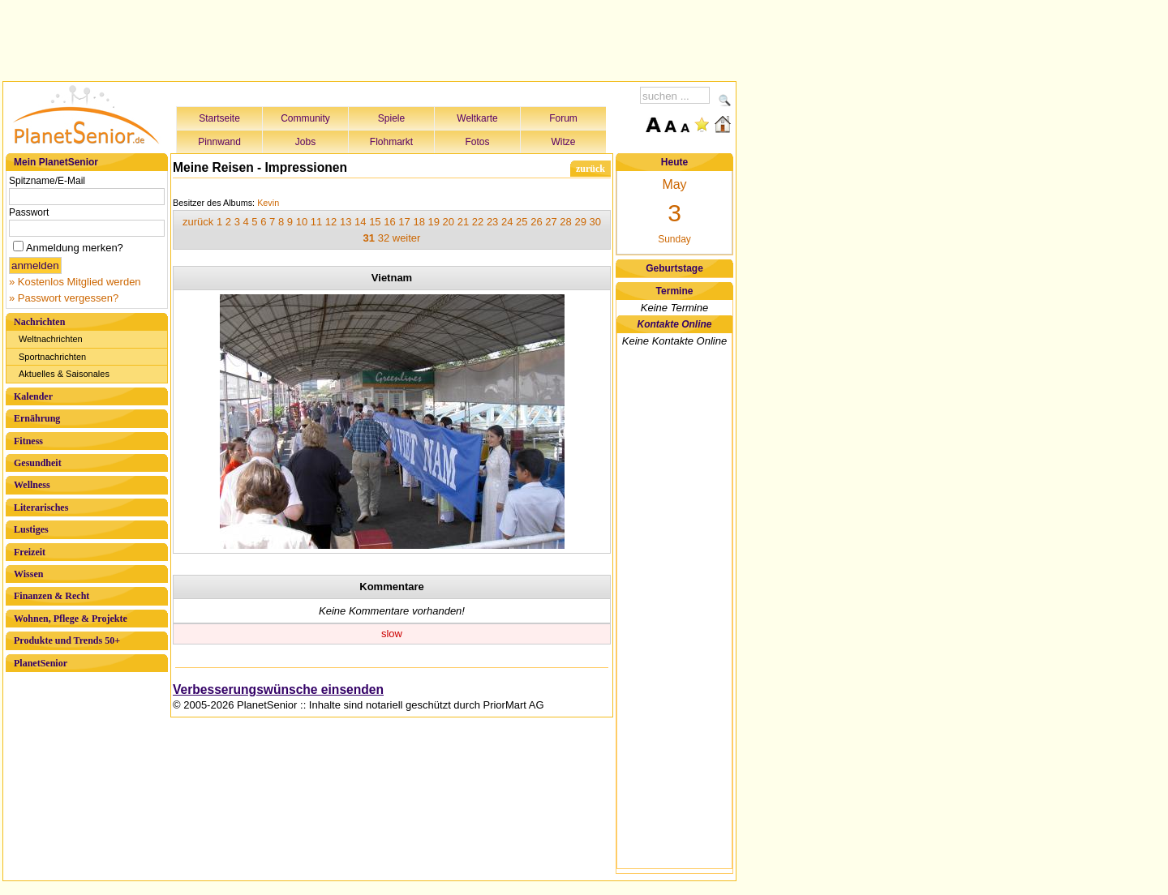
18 (418, 222)
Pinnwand (219, 142)
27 (550, 222)
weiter (407, 238)
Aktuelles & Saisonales (64, 374)
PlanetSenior (40, 663)
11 (316, 222)
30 (595, 222)
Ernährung (37, 418)
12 (331, 222)
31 (369, 238)
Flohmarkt (391, 142)
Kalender (33, 396)
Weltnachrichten (51, 339)
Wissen (28, 574)
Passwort (29, 212)
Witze (564, 142)
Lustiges (31, 529)
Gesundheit (38, 463)
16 (389, 222)
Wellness (32, 484)
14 (360, 222)
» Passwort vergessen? (63, 298)
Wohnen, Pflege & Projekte (70, 618)
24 (507, 222)
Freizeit (29, 552)
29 (580, 222)
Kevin (268, 203)
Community (305, 118)
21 (463, 222)
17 (404, 222)
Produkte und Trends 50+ (67, 640)
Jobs (305, 142)
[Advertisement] (370, 38)
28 (565, 222)
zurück (590, 168)
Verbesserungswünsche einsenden (278, 689)
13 (345, 222)
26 (536, 222)
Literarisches (41, 507)
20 (448, 222)
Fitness (28, 441)
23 (492, 222)
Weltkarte (477, 118)
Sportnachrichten (52, 357)
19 (434, 222)
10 (301, 222)
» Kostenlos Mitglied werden (75, 282)
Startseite (219, 118)
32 (383, 238)
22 (477, 222)
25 (521, 222)
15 (374, 222)
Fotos (477, 142)
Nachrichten (39, 322)
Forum (563, 118)
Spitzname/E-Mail (47, 180)
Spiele (391, 118)
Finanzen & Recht (51, 596)
